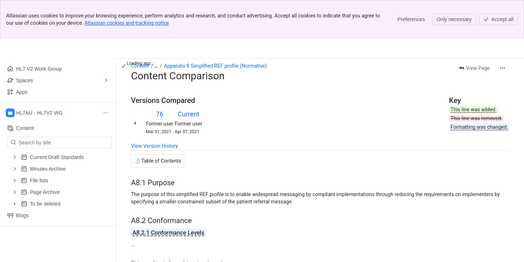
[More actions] (502, 68)
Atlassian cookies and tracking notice (126, 23)
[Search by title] (63, 143)
